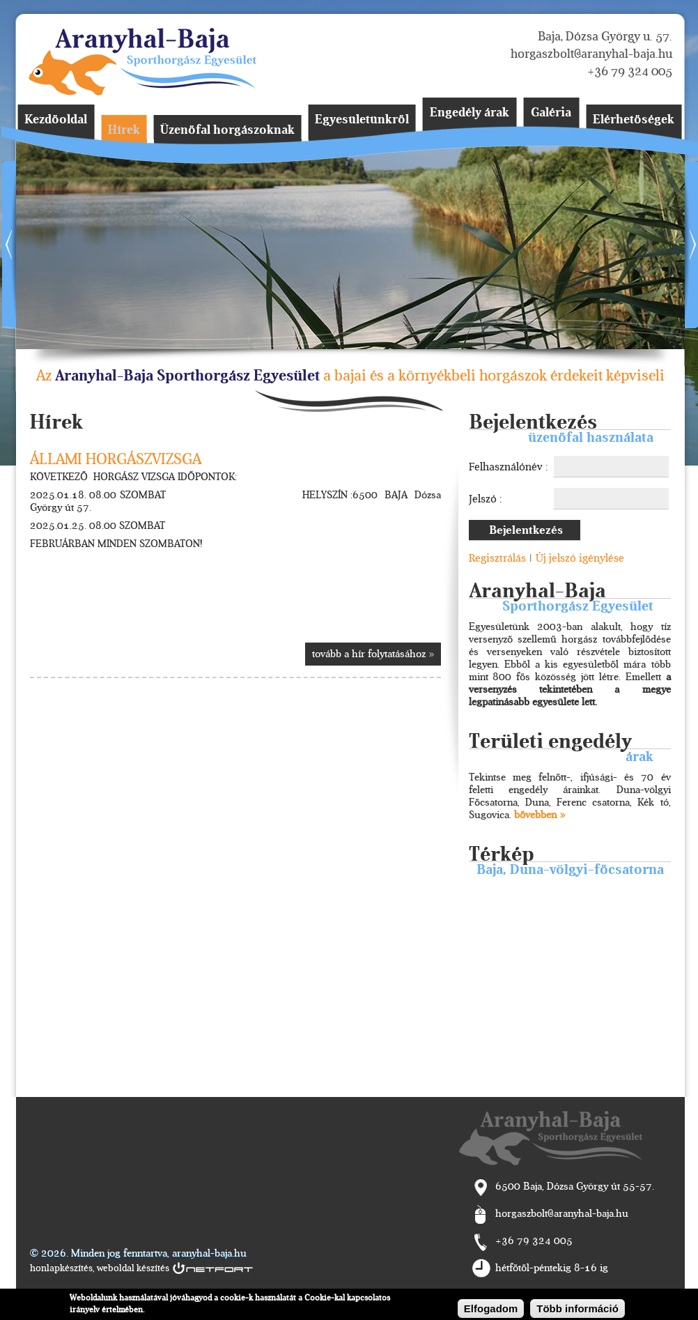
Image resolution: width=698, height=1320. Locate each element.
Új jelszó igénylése (580, 558)
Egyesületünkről (362, 119)
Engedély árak (469, 112)
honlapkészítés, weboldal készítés (99, 1268)
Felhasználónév (507, 467)
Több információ (577, 1308)
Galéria (551, 112)
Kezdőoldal (55, 119)
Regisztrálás (497, 558)
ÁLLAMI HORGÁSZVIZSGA (115, 459)
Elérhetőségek (633, 119)
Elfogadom (491, 1308)
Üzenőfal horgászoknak (227, 130)
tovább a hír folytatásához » (373, 654)
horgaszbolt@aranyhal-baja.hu (591, 54)
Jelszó (484, 499)
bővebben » (539, 815)
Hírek (124, 130)
